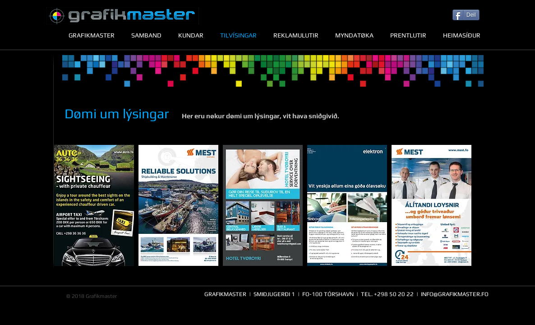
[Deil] (466, 14)
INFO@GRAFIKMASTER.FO (455, 294)
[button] (94, 205)
